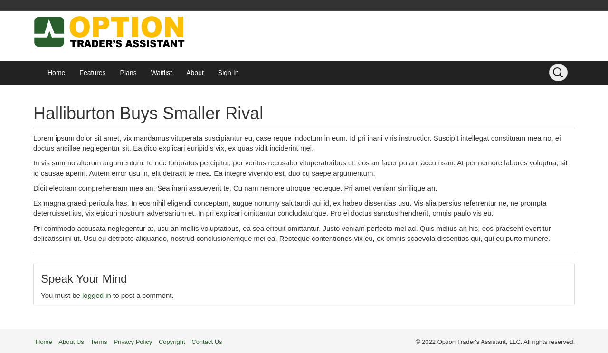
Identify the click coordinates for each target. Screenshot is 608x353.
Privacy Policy (133, 341)
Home (56, 72)
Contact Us (206, 341)
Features (92, 72)
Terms (98, 341)
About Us (71, 341)
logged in (96, 295)
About (195, 72)
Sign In (228, 72)
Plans (128, 72)
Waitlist (161, 72)
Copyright (172, 341)
